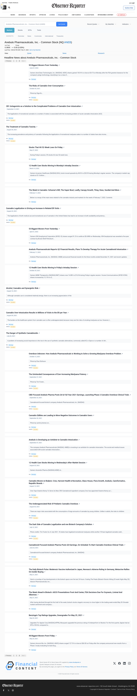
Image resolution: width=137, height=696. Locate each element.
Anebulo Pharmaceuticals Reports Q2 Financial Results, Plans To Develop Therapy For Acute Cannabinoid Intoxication (78, 249)
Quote (29, 53)
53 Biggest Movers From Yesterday (44, 229)
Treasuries (60, 36)
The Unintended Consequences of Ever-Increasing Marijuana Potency (58, 374)
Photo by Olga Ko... (36, 93)
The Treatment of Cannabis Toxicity (21, 127)
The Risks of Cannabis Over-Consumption (47, 86)
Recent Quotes (92, 24)
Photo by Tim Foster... (37, 382)
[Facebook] (119, 665)
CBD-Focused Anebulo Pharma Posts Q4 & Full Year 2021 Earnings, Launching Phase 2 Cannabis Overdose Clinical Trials (80, 395)
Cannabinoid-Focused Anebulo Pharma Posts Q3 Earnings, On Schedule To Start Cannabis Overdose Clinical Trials (77, 545)
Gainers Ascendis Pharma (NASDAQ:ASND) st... (46, 470)
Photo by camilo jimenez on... (40, 423)
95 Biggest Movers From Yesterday (44, 65)
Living (52, 15)
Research (101, 53)
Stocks (20, 30)
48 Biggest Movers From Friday (43, 636)
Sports (33, 15)
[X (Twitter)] (114, 665)
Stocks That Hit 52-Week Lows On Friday (46, 147)
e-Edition (121, 15)
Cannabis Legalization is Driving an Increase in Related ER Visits (33, 208)
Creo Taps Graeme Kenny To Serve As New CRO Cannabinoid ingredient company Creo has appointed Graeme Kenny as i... (71, 491)
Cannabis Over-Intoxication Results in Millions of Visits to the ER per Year (37, 313)
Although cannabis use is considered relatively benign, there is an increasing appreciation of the (39, 296)
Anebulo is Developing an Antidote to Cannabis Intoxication (54, 440)
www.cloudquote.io (75, 662)
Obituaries (76, 15)
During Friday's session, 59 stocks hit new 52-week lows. (49, 155)
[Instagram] (129, 665)
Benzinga (34, 79)
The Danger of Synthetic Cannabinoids (23, 333)
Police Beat (63, 15)
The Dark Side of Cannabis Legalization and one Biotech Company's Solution (61, 524)
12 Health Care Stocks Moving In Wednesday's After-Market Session (58, 463)
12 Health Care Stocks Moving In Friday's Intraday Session (54, 268)
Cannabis (35, 99)
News (13, 15)
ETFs (30, 30)
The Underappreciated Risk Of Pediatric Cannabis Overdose (54, 504)
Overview (21, 36)
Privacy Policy (69, 667)
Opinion (42, 15)
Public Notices (13, 3)
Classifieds (89, 15)
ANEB (67, 42)
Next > (23, 61)
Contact (113, 689)
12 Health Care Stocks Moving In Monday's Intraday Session (54, 166)
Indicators (125, 24)
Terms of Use (121, 689)
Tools (39, 30)
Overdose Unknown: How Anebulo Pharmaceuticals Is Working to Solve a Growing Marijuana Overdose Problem (76, 354)
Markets (9, 30)
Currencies (38, 36)
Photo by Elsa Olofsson (38, 361)
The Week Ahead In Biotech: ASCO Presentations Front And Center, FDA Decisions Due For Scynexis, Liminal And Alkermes (75, 593)
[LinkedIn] (124, 665)
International (49, 36)
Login (133, 3)
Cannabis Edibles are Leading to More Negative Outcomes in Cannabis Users (61, 415)
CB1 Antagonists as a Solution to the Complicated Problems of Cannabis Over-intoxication (44, 106)
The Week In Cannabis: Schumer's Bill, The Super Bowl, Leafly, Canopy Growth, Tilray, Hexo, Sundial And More (75, 190)
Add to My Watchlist (35, 50)
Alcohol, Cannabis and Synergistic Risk (23, 288)
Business (22, 15)
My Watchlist (109, 24)
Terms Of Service (82, 667)
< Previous (8, 61)
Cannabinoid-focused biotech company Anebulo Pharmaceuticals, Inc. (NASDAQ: (57, 402)
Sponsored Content (105, 15)
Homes (4, 3)
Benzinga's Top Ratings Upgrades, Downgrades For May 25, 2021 (56, 615)
